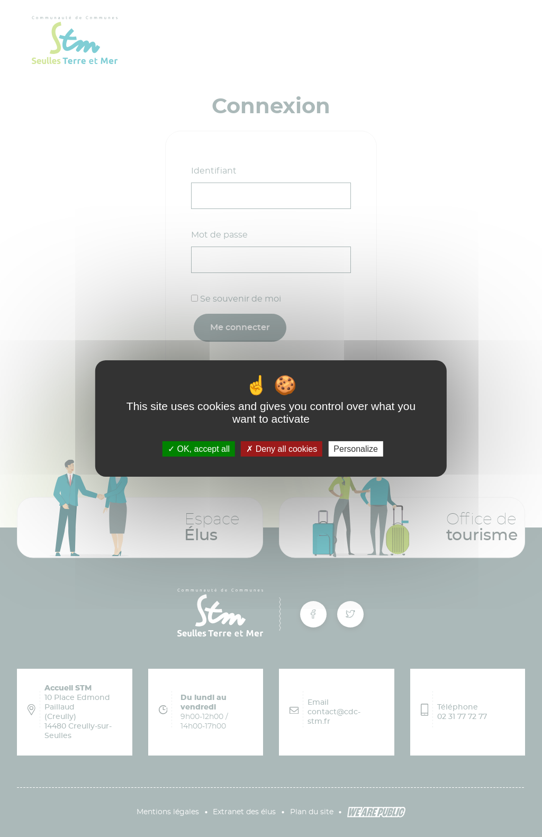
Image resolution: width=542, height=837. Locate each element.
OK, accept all (199, 448)
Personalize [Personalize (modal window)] (355, 448)
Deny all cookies (281, 448)
